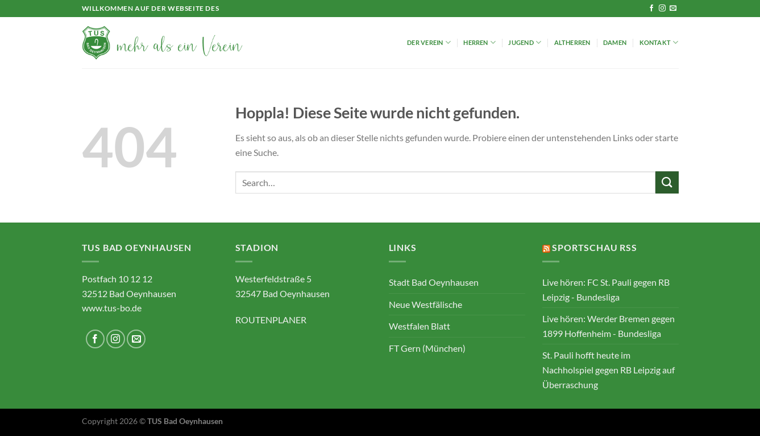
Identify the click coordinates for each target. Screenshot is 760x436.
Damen (614, 42)
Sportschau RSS (594, 247)
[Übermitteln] (666, 182)
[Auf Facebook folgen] (651, 9)
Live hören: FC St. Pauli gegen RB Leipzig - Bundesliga (606, 289)
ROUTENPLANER (270, 319)
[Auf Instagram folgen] (662, 9)
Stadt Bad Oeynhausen (434, 282)
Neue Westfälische (425, 304)
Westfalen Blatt (419, 325)
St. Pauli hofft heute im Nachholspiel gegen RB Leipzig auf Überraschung (608, 369)
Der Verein (429, 42)
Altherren (572, 42)
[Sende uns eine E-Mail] (673, 9)
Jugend (524, 42)
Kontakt (659, 42)
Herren (479, 42)
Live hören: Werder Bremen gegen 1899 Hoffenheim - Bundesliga (608, 326)
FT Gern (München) (427, 348)
